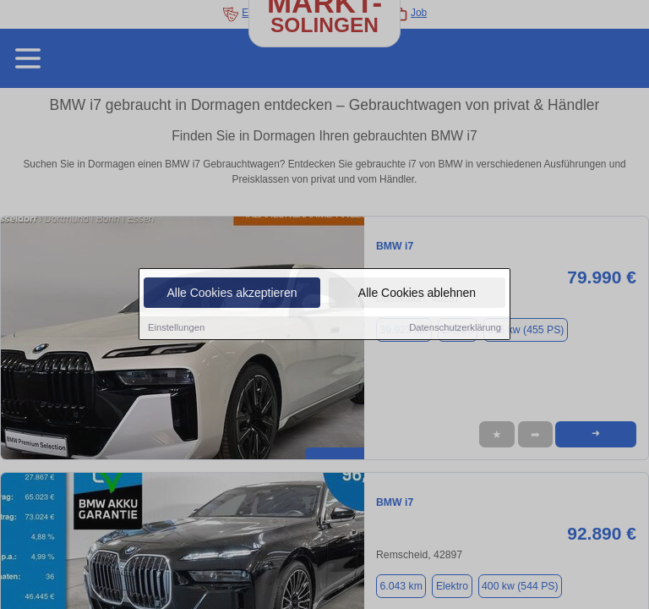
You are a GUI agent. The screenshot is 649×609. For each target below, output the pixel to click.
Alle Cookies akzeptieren (231, 293)
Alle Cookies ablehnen (417, 293)
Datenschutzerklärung (455, 328)
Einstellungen (176, 328)
